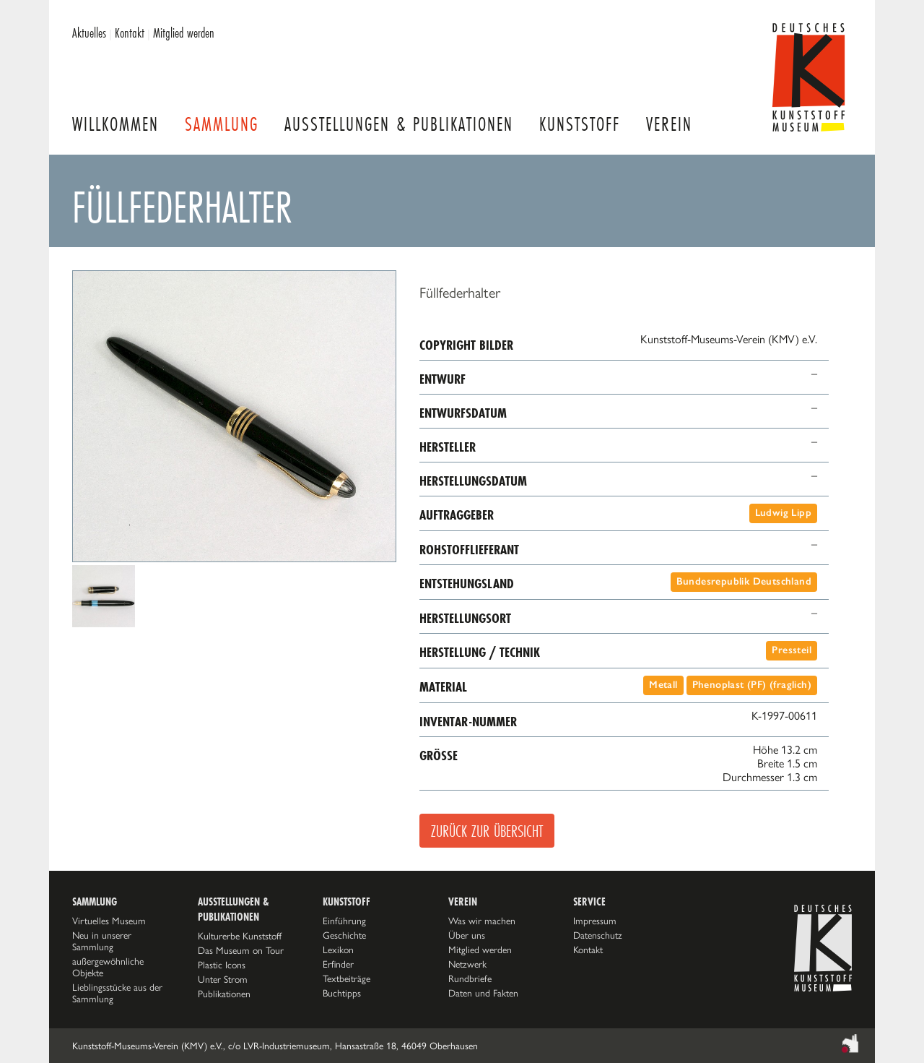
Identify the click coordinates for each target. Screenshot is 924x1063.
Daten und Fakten (483, 993)
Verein (669, 124)
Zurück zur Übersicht (487, 830)
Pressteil (791, 650)
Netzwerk (467, 964)
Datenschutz (597, 935)
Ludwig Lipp (783, 513)
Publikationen (224, 993)
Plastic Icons (221, 965)
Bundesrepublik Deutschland (743, 581)
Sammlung (221, 124)
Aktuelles (89, 32)
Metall (663, 685)
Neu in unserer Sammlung (101, 940)
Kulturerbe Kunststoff (240, 936)
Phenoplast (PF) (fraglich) (751, 685)
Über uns (466, 935)
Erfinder (338, 964)
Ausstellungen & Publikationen (398, 124)
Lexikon (338, 949)
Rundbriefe (470, 978)
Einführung (344, 920)
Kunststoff (579, 124)
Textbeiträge (346, 978)
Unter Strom (223, 979)
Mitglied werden (183, 32)
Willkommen (115, 124)
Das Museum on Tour (241, 950)
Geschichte (344, 935)
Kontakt (129, 32)
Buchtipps (342, 993)
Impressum (594, 920)
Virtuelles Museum (109, 920)
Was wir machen (481, 920)
